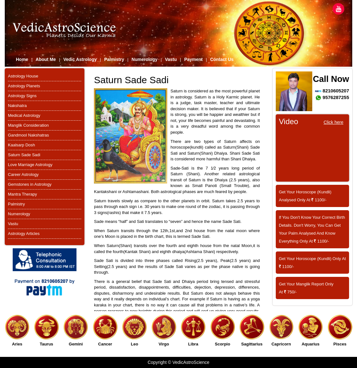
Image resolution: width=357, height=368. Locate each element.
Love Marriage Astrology (30, 164)
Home (22, 59)
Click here (333, 122)
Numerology (145, 59)
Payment (193, 59)
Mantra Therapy (22, 194)
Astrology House (23, 76)
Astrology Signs (22, 95)
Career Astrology (23, 174)
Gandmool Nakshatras (28, 135)
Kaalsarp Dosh (21, 145)
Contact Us (222, 59)
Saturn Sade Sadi (24, 154)
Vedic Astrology (79, 59)
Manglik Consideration (28, 125)
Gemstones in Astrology (29, 184)
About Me (46, 59)
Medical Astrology (24, 115)
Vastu (171, 59)
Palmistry (114, 59)
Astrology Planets (24, 86)
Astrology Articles (24, 233)
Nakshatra (17, 105)
